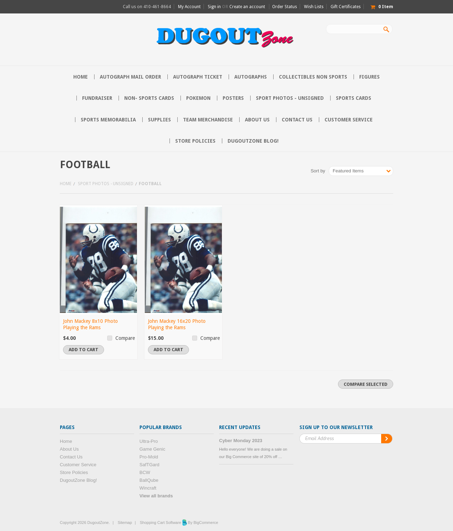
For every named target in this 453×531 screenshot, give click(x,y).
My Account (189, 6)
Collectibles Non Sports (313, 76)
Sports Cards (353, 98)
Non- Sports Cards (149, 98)
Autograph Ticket (197, 76)
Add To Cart (83, 349)
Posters (233, 98)
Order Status (284, 6)
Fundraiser (97, 98)
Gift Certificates (346, 6)
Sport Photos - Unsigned (290, 98)
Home (65, 183)
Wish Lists (313, 6)
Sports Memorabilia (108, 119)
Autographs (250, 76)
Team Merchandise (208, 119)
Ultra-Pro (148, 441)
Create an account (247, 6)
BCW (144, 472)
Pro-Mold (148, 456)
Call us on (147, 6)
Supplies (159, 119)
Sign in (214, 6)
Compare (125, 338)
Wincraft (147, 488)
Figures (369, 76)
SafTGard (149, 464)
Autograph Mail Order (130, 76)
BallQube (148, 480)
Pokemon (198, 98)
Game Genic (152, 449)
